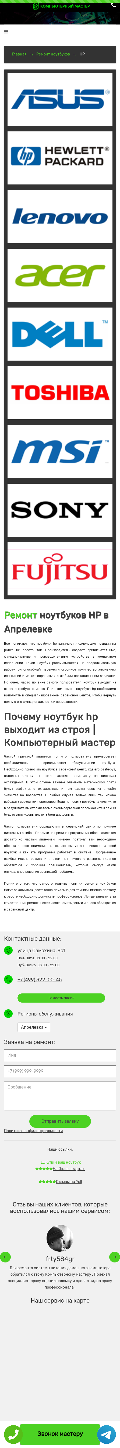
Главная (19, 54)
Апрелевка (34, 1027)
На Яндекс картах (60, 1169)
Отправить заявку (60, 1121)
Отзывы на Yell (60, 1182)
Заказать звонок (61, 998)
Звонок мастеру (60, 1433)
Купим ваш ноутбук (61, 1162)
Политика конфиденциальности (33, 1131)
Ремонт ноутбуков (53, 54)
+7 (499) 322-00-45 (39, 980)
